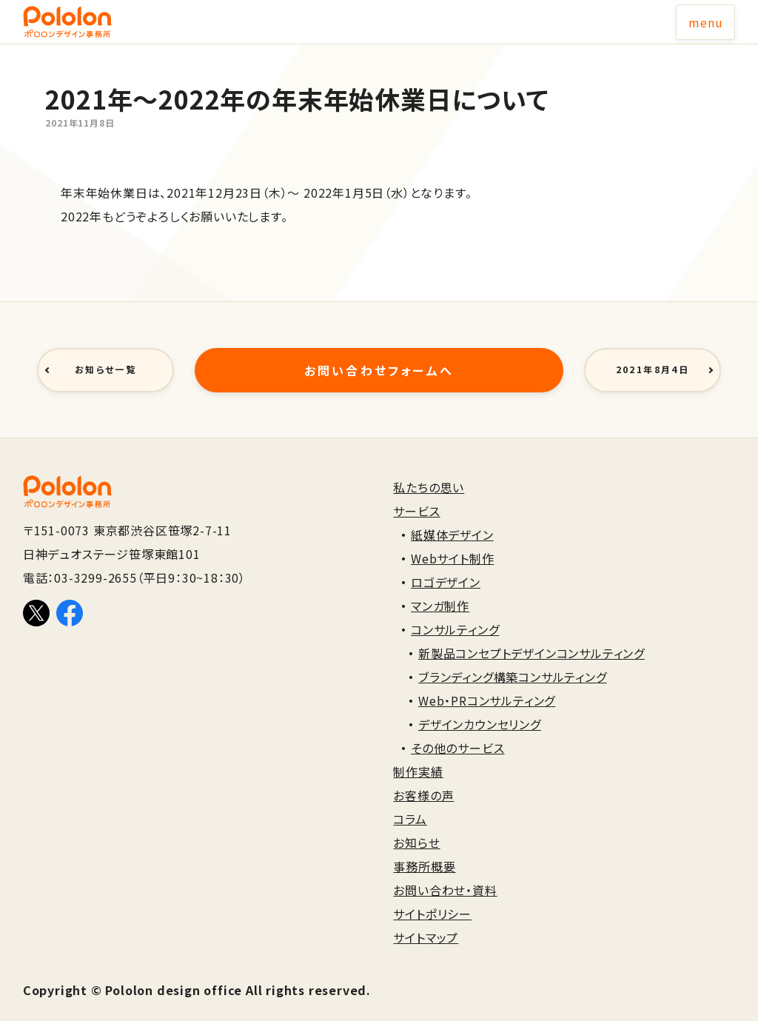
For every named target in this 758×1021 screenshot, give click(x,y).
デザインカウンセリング (479, 707)
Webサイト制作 (452, 541)
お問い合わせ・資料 (445, 873)
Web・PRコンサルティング (486, 683)
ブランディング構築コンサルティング (512, 660)
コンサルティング (455, 612)
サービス (416, 494)
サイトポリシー (432, 896)
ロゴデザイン (445, 565)
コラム (409, 802)
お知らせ (416, 825)
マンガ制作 (440, 588)
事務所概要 (424, 849)
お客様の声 (423, 778)
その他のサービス (457, 731)
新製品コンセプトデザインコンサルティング (531, 636)
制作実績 (418, 754)
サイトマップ (425, 920)
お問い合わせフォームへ (379, 361)
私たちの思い (428, 470)
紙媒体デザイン (452, 517)
